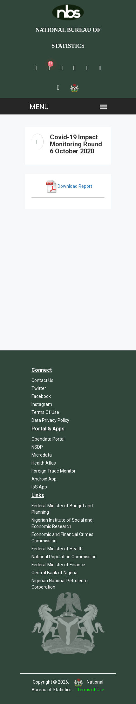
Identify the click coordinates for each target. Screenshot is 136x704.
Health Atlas (43, 463)
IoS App (39, 486)
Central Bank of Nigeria (54, 572)
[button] (36, 67)
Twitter (38, 388)
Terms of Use (90, 689)
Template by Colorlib (68, 696)
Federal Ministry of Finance (58, 564)
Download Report (68, 186)
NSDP (37, 447)
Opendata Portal (48, 439)
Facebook (41, 396)
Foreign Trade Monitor (53, 470)
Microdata (41, 455)
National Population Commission (64, 556)
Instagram (41, 404)
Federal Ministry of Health (57, 548)
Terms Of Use (45, 412)
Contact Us (42, 380)
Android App (44, 478)
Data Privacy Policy (50, 420)
